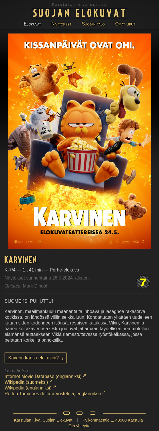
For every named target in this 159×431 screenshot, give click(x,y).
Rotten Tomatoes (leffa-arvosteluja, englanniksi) (53, 393)
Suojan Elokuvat (80, 12)
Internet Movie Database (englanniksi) (43, 376)
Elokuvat (32, 23)
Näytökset (61, 23)
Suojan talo (93, 23)
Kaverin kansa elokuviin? (33, 357)
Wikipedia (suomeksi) (26, 382)
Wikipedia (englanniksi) (28, 387)
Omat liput (125, 23)
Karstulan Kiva (27, 420)
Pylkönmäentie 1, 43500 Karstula (112, 420)
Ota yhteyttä (80, 426)
